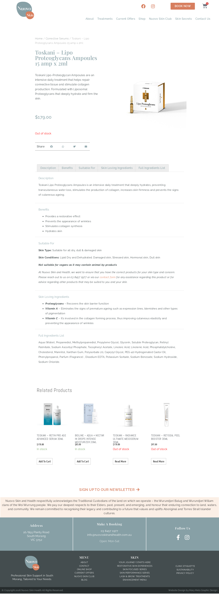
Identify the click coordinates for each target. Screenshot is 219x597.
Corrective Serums (57, 38)
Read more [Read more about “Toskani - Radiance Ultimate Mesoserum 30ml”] (120, 461)
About (90, 18)
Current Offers (125, 18)
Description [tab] (48, 168)
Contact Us (202, 18)
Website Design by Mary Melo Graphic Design (192, 590)
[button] (51, 146)
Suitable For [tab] (87, 168)
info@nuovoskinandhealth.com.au (109, 535)
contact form (108, 277)
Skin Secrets (183, 18)
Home (39, 38)
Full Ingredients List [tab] (152, 168)
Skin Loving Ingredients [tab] (117, 168)
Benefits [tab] (67, 168)
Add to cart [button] (45, 461)
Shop (142, 18)
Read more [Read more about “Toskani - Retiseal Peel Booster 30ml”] (158, 461)
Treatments (105, 18)
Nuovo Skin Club (160, 18)
